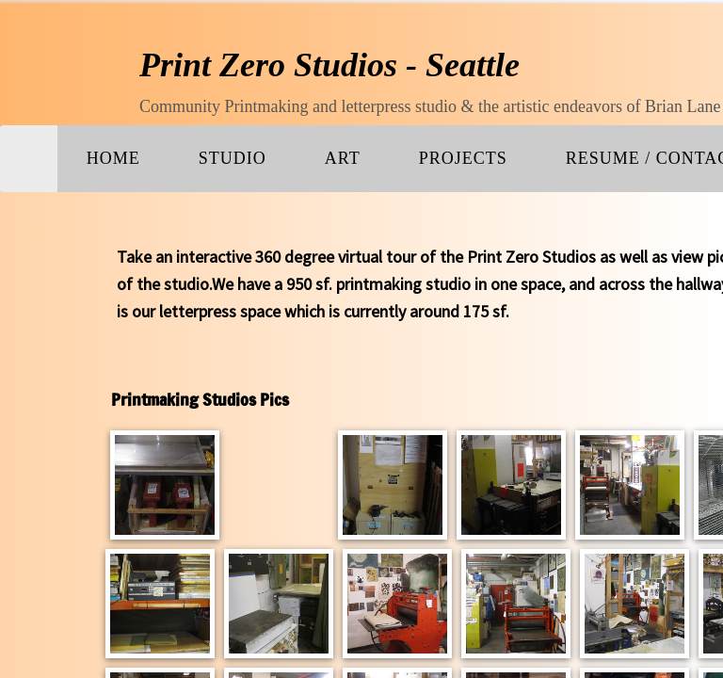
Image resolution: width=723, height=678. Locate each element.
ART (343, 158)
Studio (232, 158)
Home (113, 158)
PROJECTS (463, 158)
